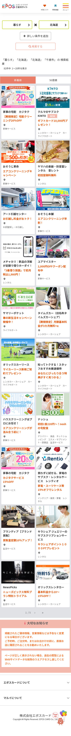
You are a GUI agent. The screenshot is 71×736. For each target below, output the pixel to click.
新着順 (18, 80)
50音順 (53, 80)
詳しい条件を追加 (35, 36)
